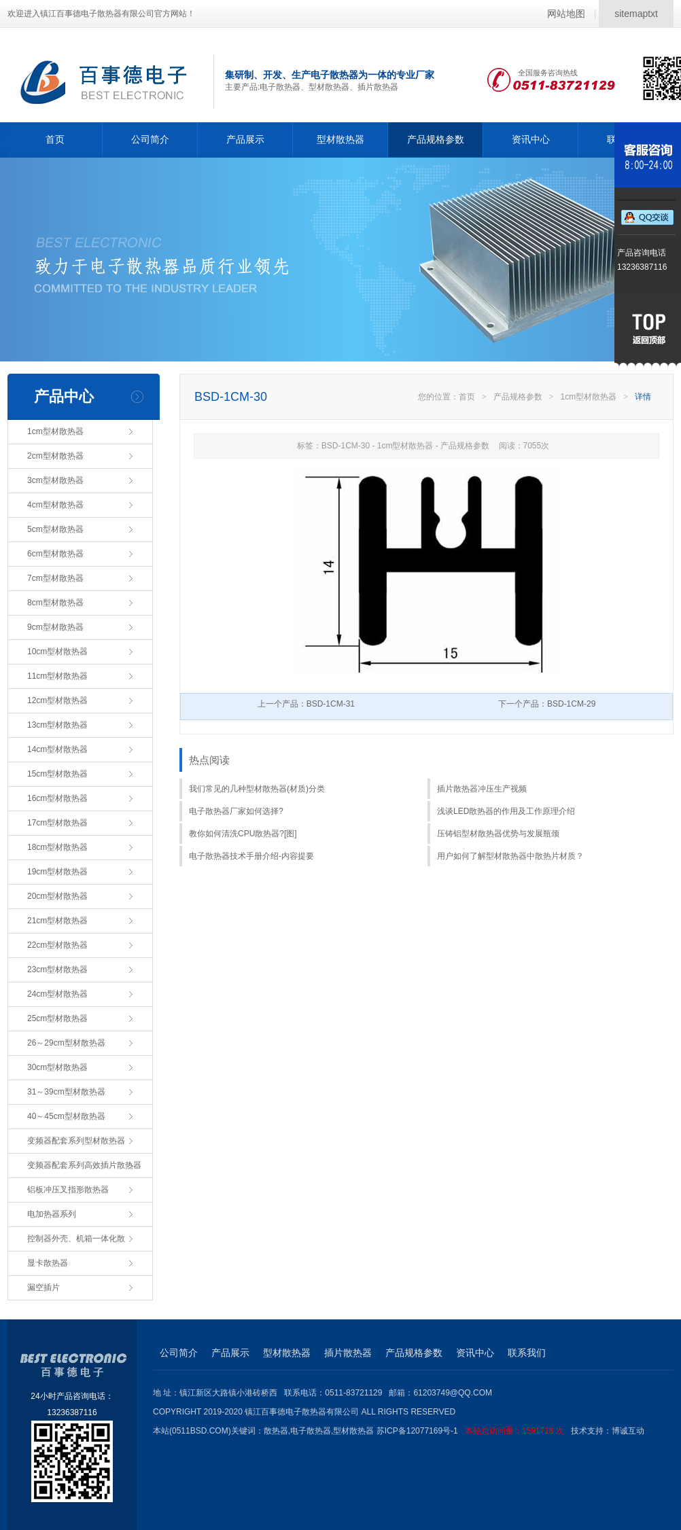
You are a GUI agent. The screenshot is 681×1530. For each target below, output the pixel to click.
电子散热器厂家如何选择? (236, 811)
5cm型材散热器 (55, 529)
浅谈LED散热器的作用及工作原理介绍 (506, 811)
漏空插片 (43, 1287)
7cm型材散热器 (55, 578)
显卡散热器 (47, 1263)
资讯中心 (531, 139)
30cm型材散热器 (57, 1067)
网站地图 (566, 13)
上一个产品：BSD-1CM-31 (306, 704)
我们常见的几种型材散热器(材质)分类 (257, 789)
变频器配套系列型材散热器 (76, 1140)
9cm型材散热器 (55, 627)
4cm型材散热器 (55, 505)
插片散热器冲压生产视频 (482, 789)
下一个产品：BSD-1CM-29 (546, 704)
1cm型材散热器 (55, 431)
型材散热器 (340, 139)
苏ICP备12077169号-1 (474, 1431)
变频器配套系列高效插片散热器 (84, 1165)
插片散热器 (348, 1352)
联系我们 (527, 1352)
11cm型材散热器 (57, 676)
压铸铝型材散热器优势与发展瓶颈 (498, 833)
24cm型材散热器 (57, 994)
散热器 (276, 1431)
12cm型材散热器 (57, 700)
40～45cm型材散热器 (66, 1116)
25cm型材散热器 (57, 1018)
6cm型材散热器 (55, 553)
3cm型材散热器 (55, 480)
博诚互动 (628, 1431)
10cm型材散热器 (57, 651)
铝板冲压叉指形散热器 (68, 1189)
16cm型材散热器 (57, 798)
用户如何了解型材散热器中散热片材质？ (510, 856)
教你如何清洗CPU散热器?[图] (243, 833)
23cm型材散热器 (57, 969)
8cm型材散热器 (55, 602)
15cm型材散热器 (57, 774)
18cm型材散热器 (57, 847)
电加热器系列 (51, 1214)
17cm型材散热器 (57, 823)
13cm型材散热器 (57, 725)
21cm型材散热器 (57, 920)
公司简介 (150, 139)
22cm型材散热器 (57, 945)
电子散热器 (310, 1431)
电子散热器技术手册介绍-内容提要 (251, 856)
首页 (55, 139)
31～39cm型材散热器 (66, 1092)
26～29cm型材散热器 (66, 1043)
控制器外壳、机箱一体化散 (76, 1238)
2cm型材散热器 (55, 456)
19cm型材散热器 (57, 871)
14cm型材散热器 (57, 749)
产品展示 (245, 139)
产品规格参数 (435, 139)
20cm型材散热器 (57, 896)
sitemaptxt (636, 13)
